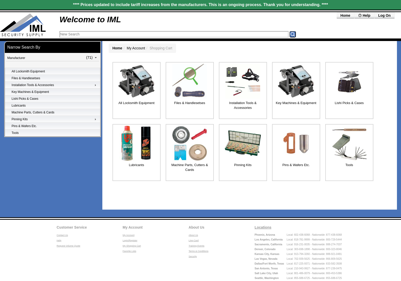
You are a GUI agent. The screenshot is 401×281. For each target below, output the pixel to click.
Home (345, 15)
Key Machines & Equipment (30, 92)
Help (364, 15)
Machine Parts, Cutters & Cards (33, 112)
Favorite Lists (129, 251)
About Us (196, 227)
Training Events (196, 246)
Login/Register (130, 240)
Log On (384, 15)
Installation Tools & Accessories (33, 85)
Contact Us (62, 235)
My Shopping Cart (132, 246)
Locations (263, 227)
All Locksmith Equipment (28, 71)
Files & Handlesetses (26, 78)
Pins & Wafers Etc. (24, 126)
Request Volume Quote (68, 246)
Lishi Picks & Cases (25, 99)
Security (193, 256)
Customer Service (72, 227)
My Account (136, 48)
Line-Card (194, 240)
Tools (15, 133)
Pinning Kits (20, 119)
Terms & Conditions (198, 251)
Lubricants (19, 105)
